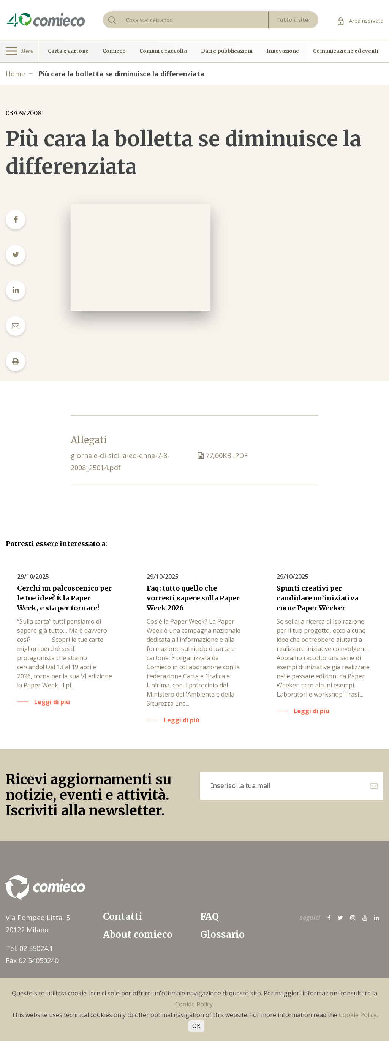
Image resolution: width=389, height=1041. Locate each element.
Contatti (122, 917)
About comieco (137, 934)
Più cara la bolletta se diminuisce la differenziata (121, 73)
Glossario (222, 934)
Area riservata (360, 20)
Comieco (114, 51)
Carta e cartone (68, 51)
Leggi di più (52, 702)
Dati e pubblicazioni (227, 51)
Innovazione (282, 51)
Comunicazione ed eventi (345, 51)
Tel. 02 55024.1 (29, 948)
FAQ (209, 917)
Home (15, 73)
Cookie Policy (194, 1004)
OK (196, 1026)
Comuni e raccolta (163, 51)
